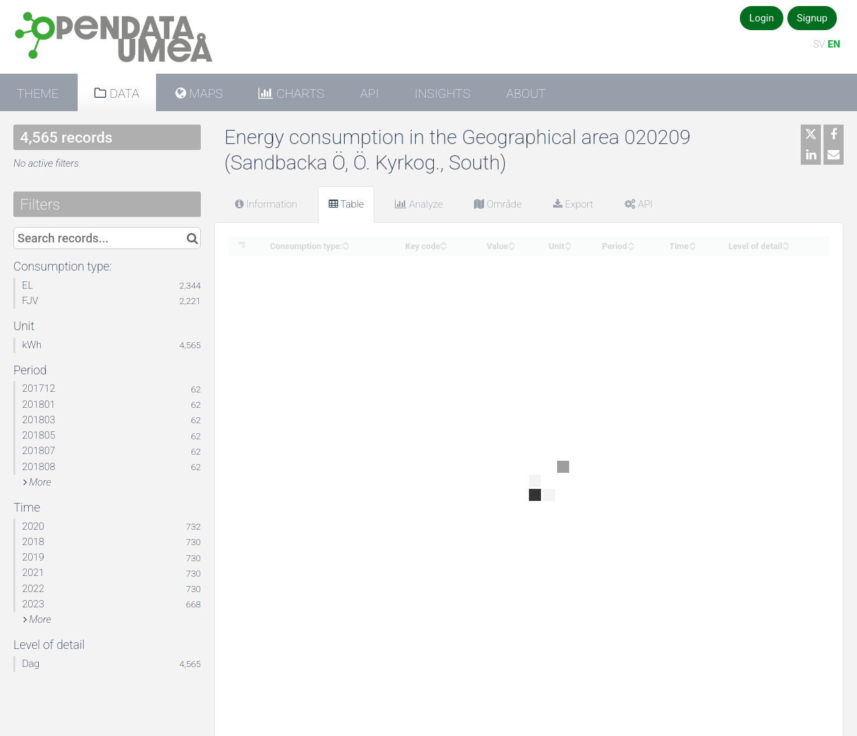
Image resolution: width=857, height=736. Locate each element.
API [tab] (639, 204)
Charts (298, 93)
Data (122, 93)
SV (819, 44)
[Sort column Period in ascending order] (630, 242)
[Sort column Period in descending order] (630, 246)
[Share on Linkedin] (811, 155)
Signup (812, 18)
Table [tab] (346, 204)
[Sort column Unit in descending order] (567, 246)
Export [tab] (573, 204)
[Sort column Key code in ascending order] (443, 242)
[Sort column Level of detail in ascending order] (785, 242)
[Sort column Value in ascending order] (511, 242)
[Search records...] (107, 238)
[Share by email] (834, 155)
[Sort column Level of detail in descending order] (785, 246)
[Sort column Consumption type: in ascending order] (345, 242)
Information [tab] (266, 204)
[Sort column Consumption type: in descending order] (345, 246)
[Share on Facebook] (834, 135)
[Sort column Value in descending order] (511, 246)
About (526, 93)
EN (834, 44)
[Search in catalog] (192, 238)
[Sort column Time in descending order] (692, 246)
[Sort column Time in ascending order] (692, 242)
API (369, 93)
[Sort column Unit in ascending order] (567, 242)
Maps (204, 93)
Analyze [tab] (419, 204)
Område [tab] (498, 204)
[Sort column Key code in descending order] (443, 246)
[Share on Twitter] (811, 135)
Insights (442, 93)
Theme (38, 93)
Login (761, 18)
